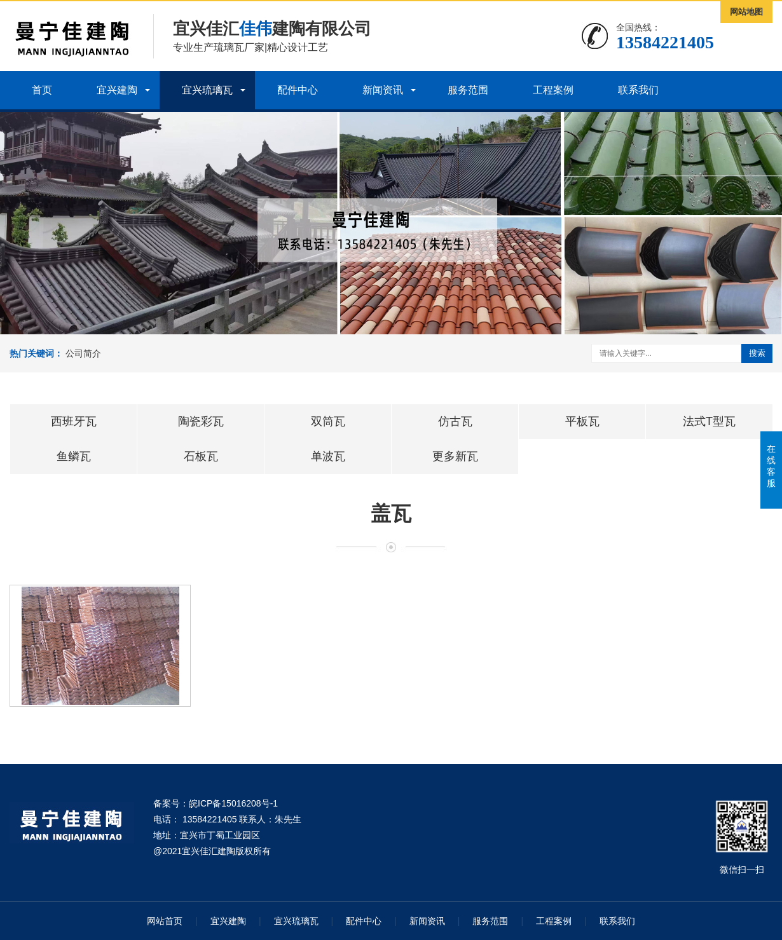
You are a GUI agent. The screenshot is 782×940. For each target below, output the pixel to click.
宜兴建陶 (117, 90)
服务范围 (468, 90)
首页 (42, 90)
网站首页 (164, 921)
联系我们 (638, 90)
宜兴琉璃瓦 (207, 90)
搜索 (757, 353)
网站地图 (746, 12)
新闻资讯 (382, 90)
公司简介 (83, 353)
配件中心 (297, 90)
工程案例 (553, 90)
